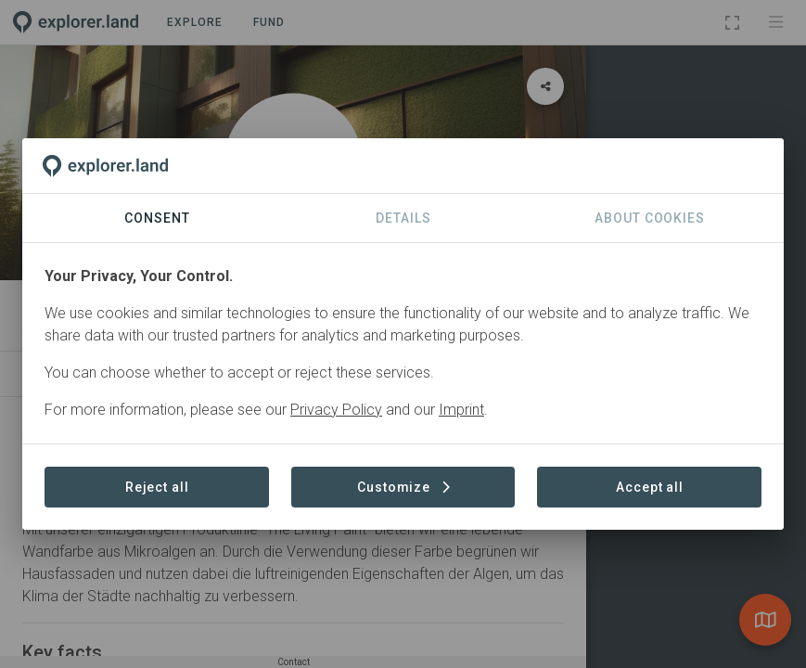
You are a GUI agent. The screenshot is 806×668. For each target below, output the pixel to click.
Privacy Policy (336, 409)
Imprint (461, 409)
